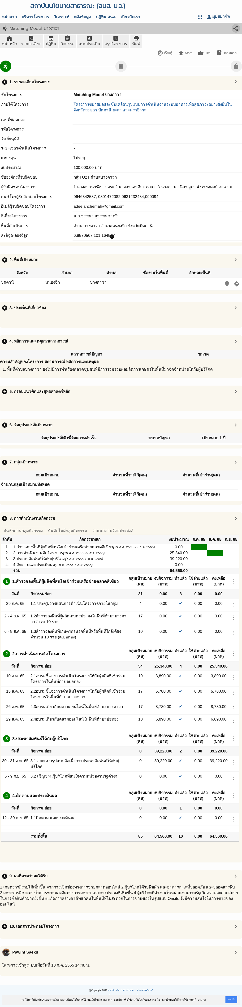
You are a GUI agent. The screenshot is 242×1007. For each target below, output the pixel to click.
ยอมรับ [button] (231, 999)
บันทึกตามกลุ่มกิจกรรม (23, 530)
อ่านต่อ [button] (202, 999)
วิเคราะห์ (61, 17)
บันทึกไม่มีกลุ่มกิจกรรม (67, 530)
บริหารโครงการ (35, 17)
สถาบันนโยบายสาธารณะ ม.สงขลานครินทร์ (130, 990)
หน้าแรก (9, 17)
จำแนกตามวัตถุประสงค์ (112, 530)
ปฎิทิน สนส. (106, 17)
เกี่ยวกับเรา (130, 17)
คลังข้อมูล (82, 17)
